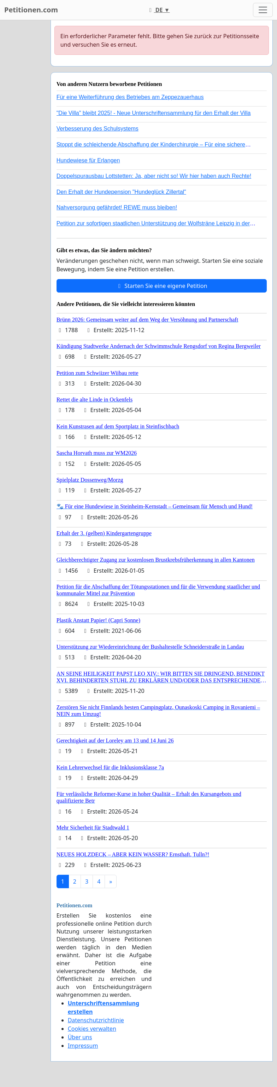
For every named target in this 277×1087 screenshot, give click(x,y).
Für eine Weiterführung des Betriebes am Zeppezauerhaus (130, 97)
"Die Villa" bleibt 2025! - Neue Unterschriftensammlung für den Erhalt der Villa (154, 113)
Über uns (80, 1037)
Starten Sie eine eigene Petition (161, 286)
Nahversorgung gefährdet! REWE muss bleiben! (117, 207)
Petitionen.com (31, 10)
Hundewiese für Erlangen (88, 160)
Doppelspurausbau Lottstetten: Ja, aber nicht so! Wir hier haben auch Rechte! (154, 176)
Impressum (83, 1046)
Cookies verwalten (92, 1029)
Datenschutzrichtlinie (96, 1020)
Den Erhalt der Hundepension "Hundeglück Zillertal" (121, 192)
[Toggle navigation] (263, 10)
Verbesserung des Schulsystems (97, 129)
